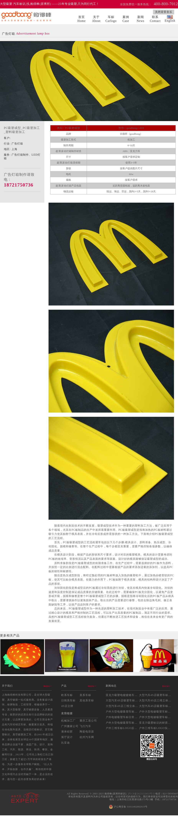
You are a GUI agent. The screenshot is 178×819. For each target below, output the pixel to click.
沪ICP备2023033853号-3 (141, 794)
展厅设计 (67, 737)
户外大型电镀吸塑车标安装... (157, 711)
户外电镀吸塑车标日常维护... (124, 717)
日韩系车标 (68, 700)
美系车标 (85, 695)
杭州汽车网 (87, 737)
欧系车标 (67, 695)
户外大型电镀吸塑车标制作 (123, 711)
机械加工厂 (68, 720)
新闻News (140, 18)
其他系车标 (87, 700)
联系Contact (155, 18)
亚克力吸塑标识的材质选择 (156, 722)
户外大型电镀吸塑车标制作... (157, 717)
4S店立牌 (67, 706)
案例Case (125, 18)
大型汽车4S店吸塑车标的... (156, 695)
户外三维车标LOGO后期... (123, 728)
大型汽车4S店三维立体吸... (156, 700)
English (170, 18)
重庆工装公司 (88, 720)
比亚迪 (65, 742)
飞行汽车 (85, 726)
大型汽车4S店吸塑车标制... (123, 700)
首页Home (81, 18)
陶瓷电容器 (87, 731)
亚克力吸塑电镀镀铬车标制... (124, 695)
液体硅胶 (67, 731)
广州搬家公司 (69, 726)
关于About (96, 18)
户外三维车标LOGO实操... (156, 728)
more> (48, 686)
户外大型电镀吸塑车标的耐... (124, 722)
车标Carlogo (111, 18)
